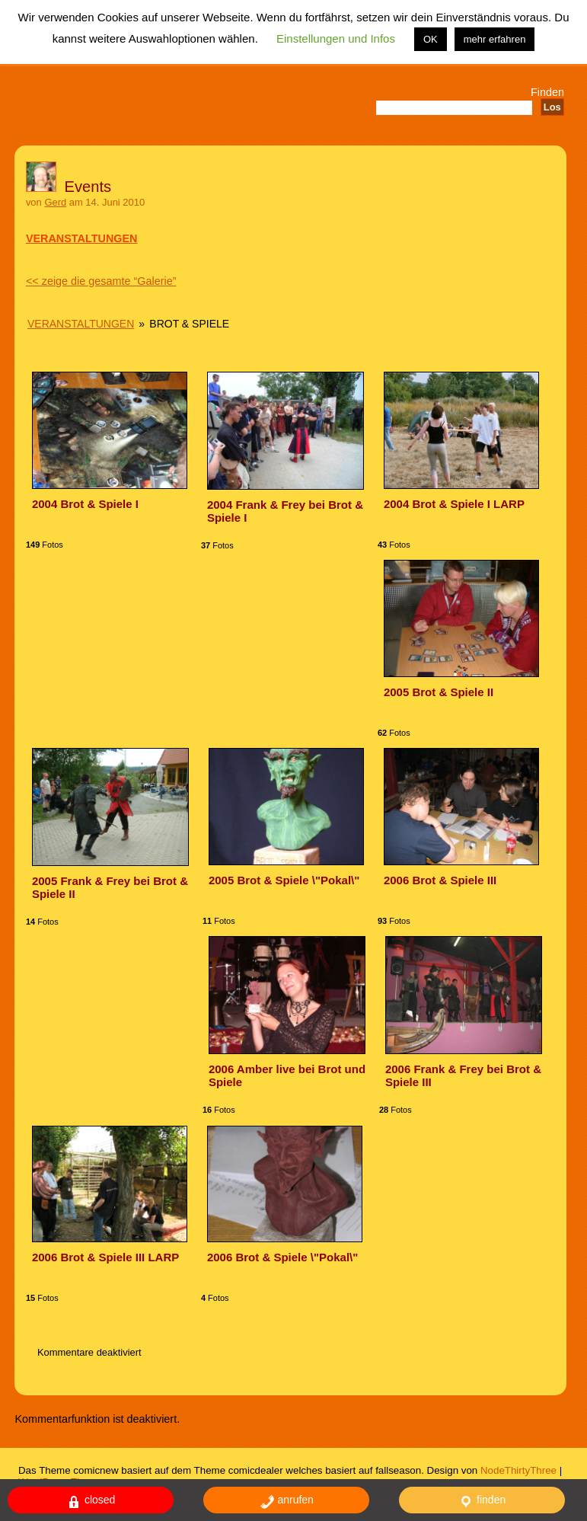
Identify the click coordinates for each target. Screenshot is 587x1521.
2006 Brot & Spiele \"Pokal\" (282, 1257)
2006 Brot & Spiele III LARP (105, 1257)
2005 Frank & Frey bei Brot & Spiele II (110, 887)
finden (482, 1502)
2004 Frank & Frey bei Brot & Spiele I (285, 511)
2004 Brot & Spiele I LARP (454, 503)
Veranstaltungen (80, 324)
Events (88, 186)
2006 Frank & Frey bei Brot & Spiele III (463, 1075)
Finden (547, 92)
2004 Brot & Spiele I (85, 503)
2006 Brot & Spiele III (440, 880)
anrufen (287, 1502)
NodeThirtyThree (518, 1470)
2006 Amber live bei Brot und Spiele (287, 1075)
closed (90, 1502)
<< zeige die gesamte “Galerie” (101, 281)
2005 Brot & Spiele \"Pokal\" (284, 880)
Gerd (55, 202)
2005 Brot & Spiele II (438, 691)
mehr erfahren (495, 39)
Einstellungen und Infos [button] (335, 38)
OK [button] (430, 39)
